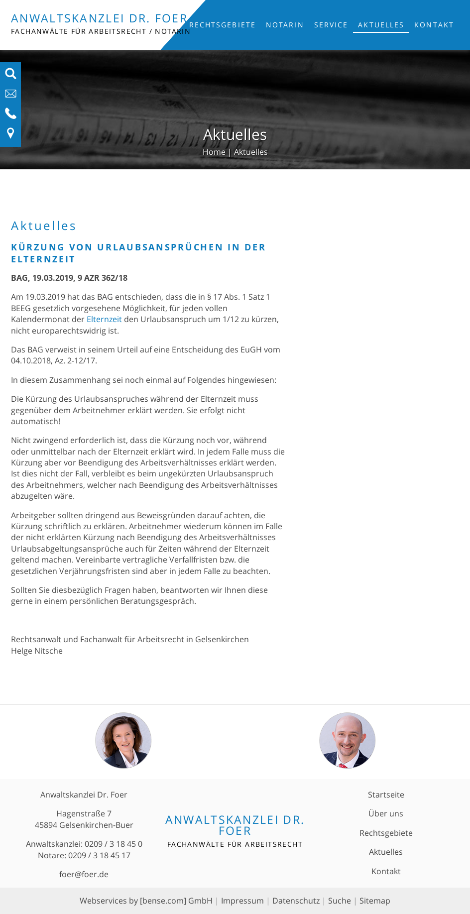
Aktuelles (381, 24)
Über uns (385, 813)
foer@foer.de (84, 874)
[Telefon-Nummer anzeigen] (10, 116)
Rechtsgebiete (222, 24)
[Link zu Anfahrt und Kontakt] (10, 136)
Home (214, 151)
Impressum (242, 900)
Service (331, 24)
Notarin (285, 24)
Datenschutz (296, 900)
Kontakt (434, 24)
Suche (339, 900)
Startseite (386, 794)
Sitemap (374, 900)
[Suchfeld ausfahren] (10, 76)
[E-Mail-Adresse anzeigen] (10, 96)
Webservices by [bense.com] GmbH (146, 900)
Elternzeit (104, 319)
